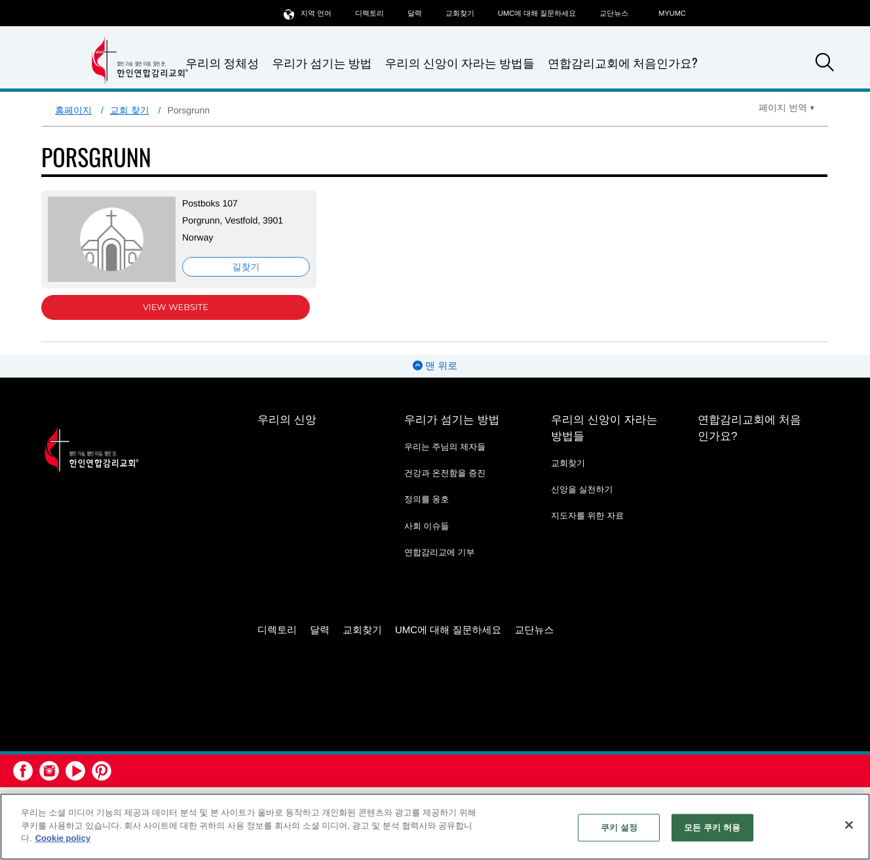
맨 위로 (435, 366)
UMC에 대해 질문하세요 (537, 14)
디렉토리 (369, 14)
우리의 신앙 (286, 420)
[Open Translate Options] (787, 107)
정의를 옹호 (426, 499)
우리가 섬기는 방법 (321, 63)
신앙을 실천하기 (582, 489)
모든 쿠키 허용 (712, 827)
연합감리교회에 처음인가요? (623, 62)
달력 (414, 14)
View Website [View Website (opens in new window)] (175, 307)
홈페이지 (73, 110)
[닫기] (849, 825)
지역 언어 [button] (307, 13)
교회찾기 (459, 14)
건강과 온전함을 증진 (444, 473)
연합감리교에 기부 (439, 552)
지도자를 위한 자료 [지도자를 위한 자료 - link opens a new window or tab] (587, 515)
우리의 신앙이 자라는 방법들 (460, 63)
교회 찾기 (129, 110)
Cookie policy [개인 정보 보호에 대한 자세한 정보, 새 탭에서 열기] (63, 838)
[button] (825, 64)
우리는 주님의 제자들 (444, 447)
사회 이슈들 (426, 526)
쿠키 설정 (619, 827)
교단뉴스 (613, 14)
